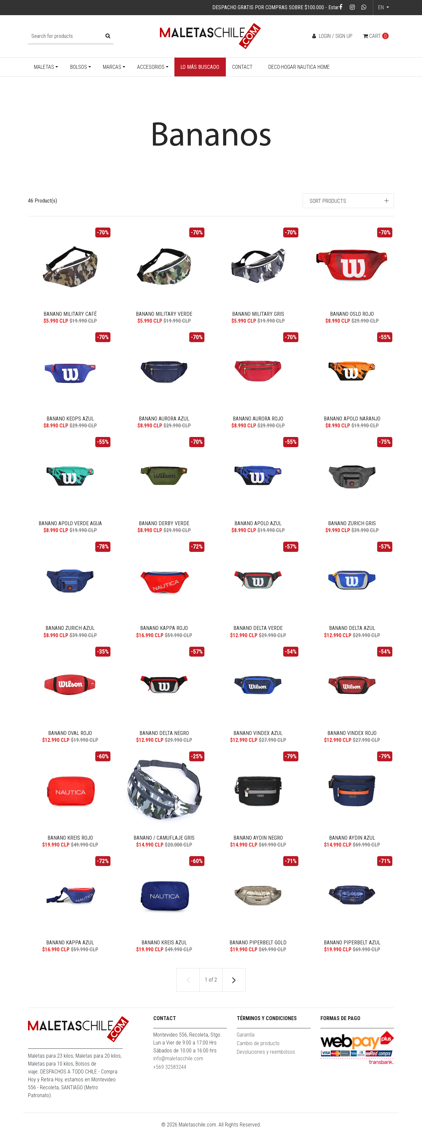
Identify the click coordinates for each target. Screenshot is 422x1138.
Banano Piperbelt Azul (352, 950)
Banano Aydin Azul (352, 844)
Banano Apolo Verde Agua (70, 526)
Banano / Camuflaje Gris (164, 844)
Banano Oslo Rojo (352, 314)
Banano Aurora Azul (164, 420)
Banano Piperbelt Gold (257, 950)
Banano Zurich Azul (70, 632)
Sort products (328, 201)
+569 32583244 (169, 1076)
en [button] (381, 7)
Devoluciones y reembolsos (266, 1061)
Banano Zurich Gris (352, 526)
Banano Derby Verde (164, 526)
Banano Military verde (164, 314)
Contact (242, 67)
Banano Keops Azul (70, 420)
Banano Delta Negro (164, 738)
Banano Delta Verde (258, 632)
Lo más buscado (199, 67)
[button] (348, 200)
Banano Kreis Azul (164, 950)
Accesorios (151, 67)
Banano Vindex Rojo (352, 738)
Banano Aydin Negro (258, 844)
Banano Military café (70, 314)
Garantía (246, 1044)
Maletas (44, 67)
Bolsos (78, 67)
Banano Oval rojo (70, 738)
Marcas (112, 67)
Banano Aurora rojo (258, 420)
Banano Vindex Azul (258, 738)
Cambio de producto (258, 1052)
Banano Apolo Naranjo (352, 420)
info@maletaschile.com (178, 1068)
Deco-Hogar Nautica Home (299, 67)
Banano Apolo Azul (258, 526)
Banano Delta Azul (352, 632)
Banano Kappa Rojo (164, 632)
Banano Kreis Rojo (70, 844)
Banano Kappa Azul (70, 950)
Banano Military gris (258, 314)
